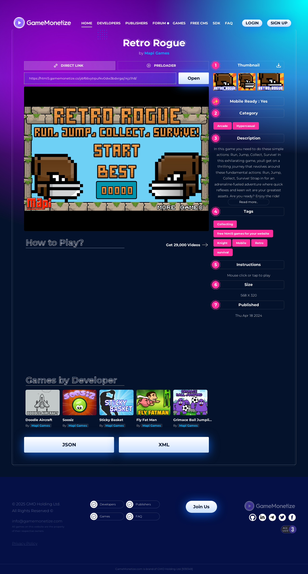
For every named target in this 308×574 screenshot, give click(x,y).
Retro (259, 243)
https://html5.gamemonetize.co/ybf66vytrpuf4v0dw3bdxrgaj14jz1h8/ (100, 78)
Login (252, 23)
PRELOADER (162, 65)
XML (164, 445)
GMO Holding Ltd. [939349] (175, 569)
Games (179, 23)
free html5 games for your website (243, 233)
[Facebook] (252, 517)
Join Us (201, 506)
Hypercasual (246, 126)
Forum (159, 23)
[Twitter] (282, 517)
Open (194, 78)
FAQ (229, 23)
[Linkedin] (272, 517)
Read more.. (248, 202)
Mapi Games (156, 53)
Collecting (225, 224)
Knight (222, 243)
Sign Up (279, 23)
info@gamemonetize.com (37, 521)
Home (86, 23)
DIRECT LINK (69, 65)
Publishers (136, 23)
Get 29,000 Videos (185, 245)
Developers (109, 23)
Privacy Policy (24, 543)
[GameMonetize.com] (42, 23)
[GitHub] (292, 517)
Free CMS (199, 23)
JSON (69, 445)
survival (223, 252)
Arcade (222, 126)
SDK (216, 23)
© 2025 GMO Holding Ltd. (36, 504)
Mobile (241, 243)
